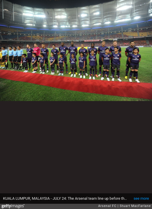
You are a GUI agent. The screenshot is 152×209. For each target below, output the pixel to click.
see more (141, 198)
